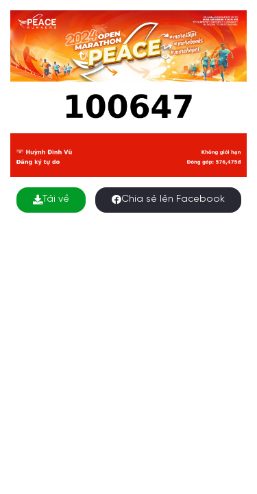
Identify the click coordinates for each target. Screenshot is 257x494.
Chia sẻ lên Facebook (168, 199)
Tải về (51, 199)
